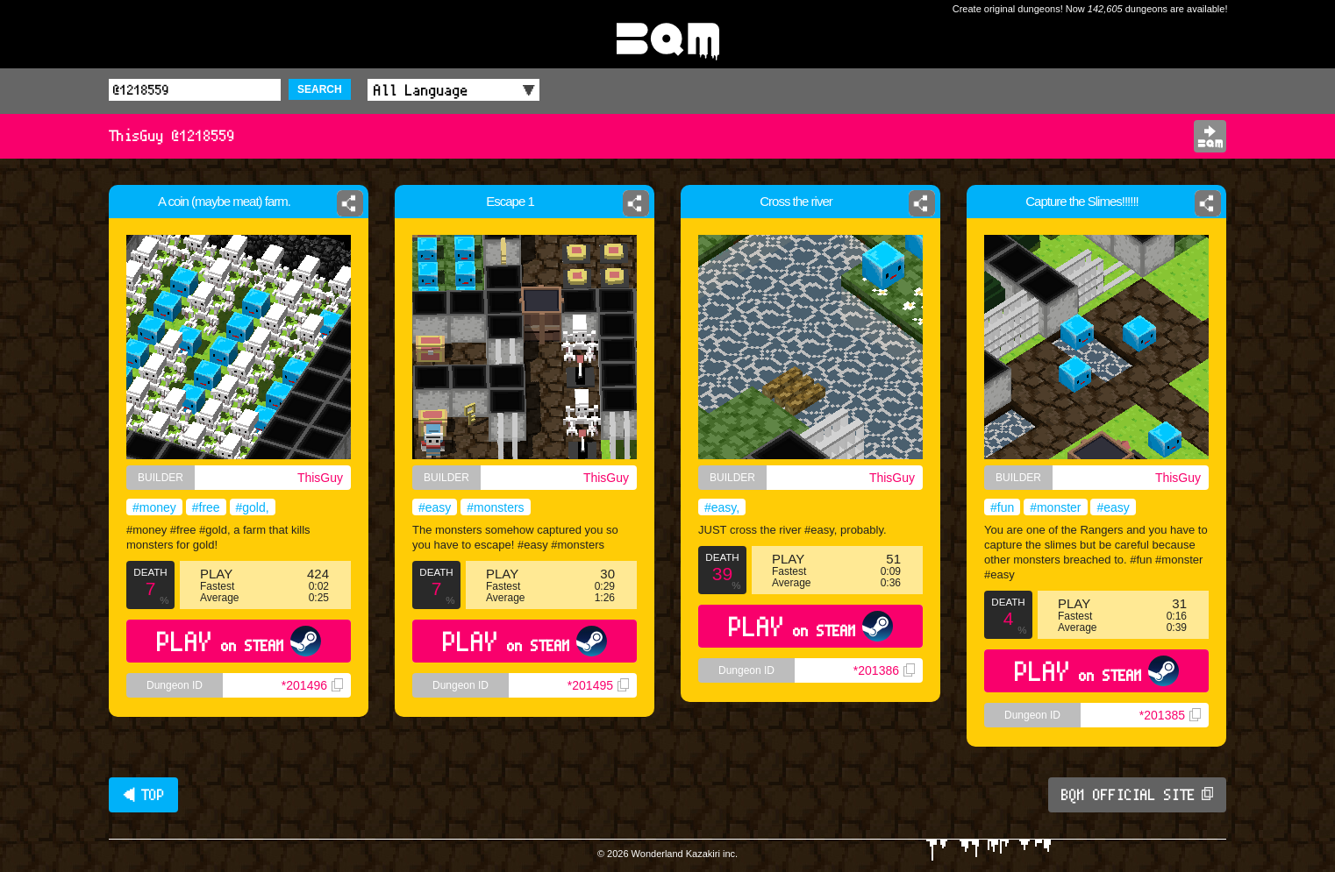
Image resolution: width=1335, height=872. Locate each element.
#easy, (721, 507)
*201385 (1170, 715)
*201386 (884, 670)
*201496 (312, 685)
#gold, (252, 507)
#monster (1055, 507)
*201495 (598, 685)
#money (154, 507)
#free (206, 507)
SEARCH (319, 89)
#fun (1002, 507)
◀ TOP (143, 795)
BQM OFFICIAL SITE (1137, 795)
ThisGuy (320, 478)
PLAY (239, 641)
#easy (434, 507)
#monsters (495, 507)
